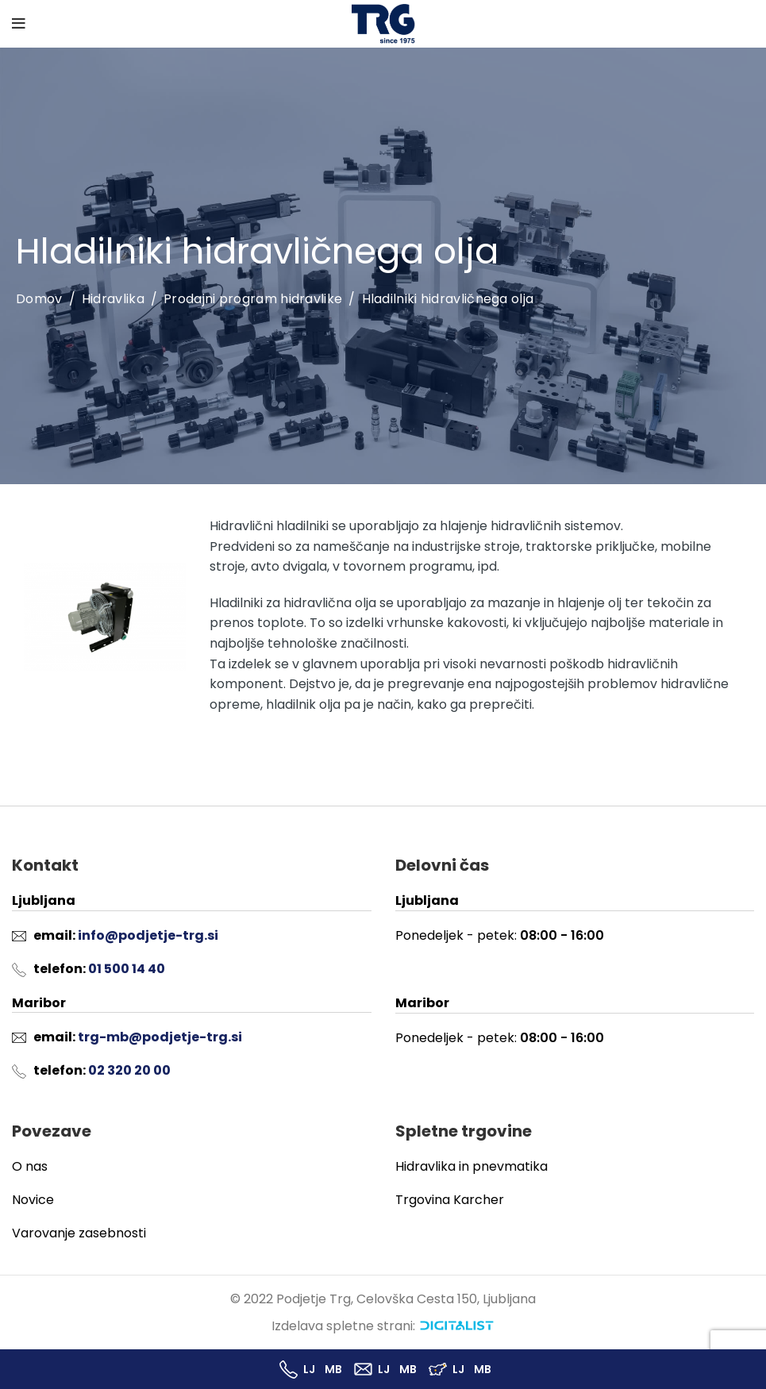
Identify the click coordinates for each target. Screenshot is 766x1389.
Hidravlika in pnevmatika (471, 1166)
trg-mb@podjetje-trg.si (160, 1037)
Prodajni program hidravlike (253, 299)
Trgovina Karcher (449, 1200)
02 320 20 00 (129, 1070)
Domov (39, 299)
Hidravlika (113, 299)
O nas (30, 1166)
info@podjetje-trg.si (148, 935)
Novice (33, 1200)
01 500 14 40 (126, 969)
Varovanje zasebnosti (79, 1233)
